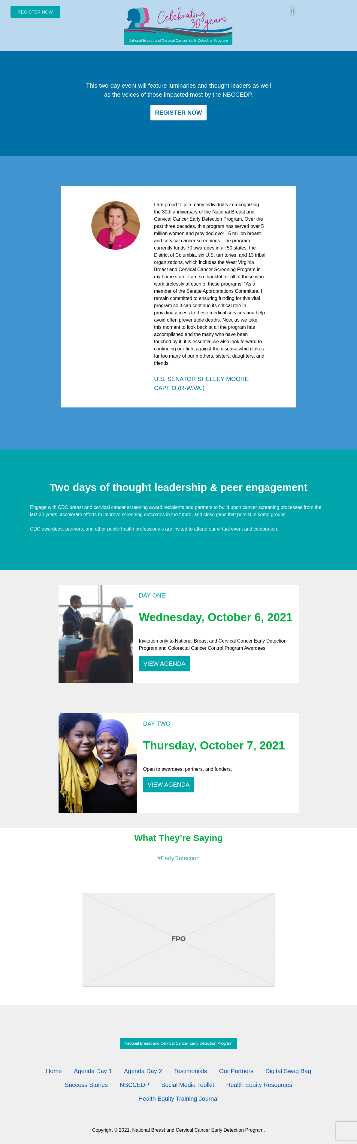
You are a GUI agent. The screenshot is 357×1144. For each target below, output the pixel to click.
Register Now (178, 112)
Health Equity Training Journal (178, 1098)
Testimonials (190, 1071)
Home (54, 1071)
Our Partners (236, 1071)
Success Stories (86, 1085)
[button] (292, 11)
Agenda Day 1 (93, 1071)
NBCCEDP (134, 1085)
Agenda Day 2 (143, 1071)
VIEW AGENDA (165, 663)
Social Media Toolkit (187, 1085)
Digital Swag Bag (288, 1071)
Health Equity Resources (259, 1085)
